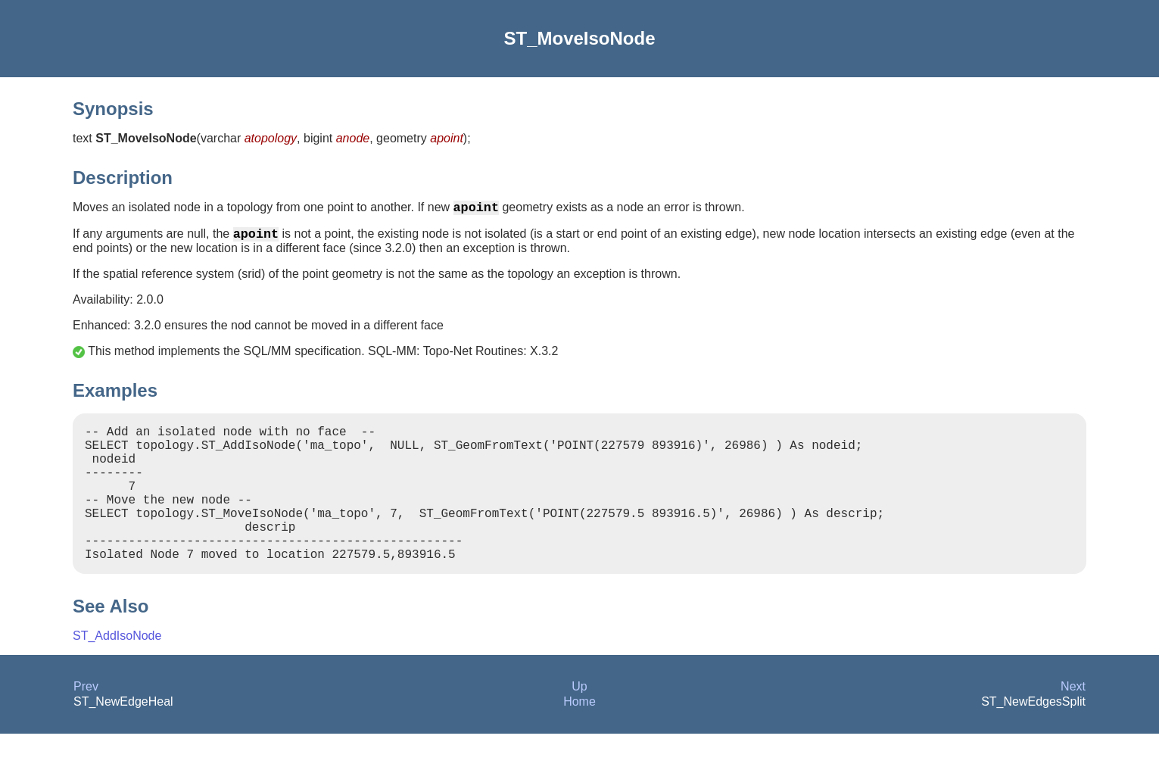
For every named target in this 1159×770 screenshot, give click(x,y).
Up (579, 722)
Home (579, 737)
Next (1073, 722)
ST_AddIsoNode (117, 672)
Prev (85, 722)
